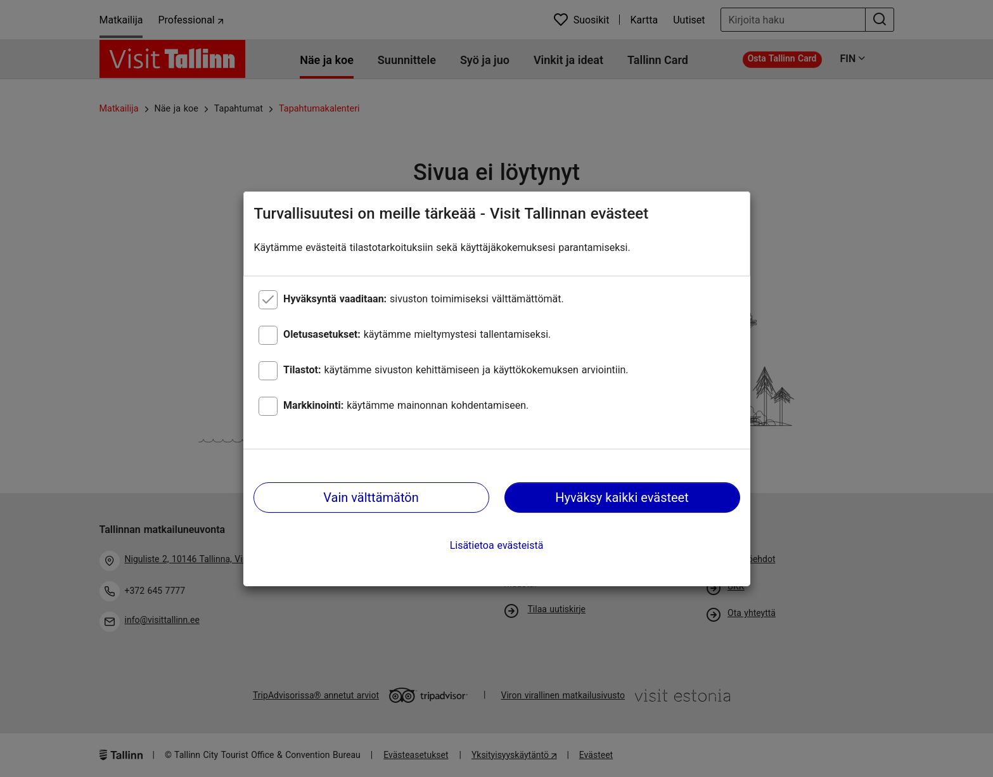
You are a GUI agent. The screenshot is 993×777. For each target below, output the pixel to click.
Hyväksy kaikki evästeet (622, 497)
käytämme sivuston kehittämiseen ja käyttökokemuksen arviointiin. (455, 370)
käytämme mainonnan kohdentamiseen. (406, 405)
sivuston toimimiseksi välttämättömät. (423, 299)
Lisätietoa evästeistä (497, 545)
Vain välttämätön (371, 497)
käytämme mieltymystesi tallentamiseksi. (417, 334)
